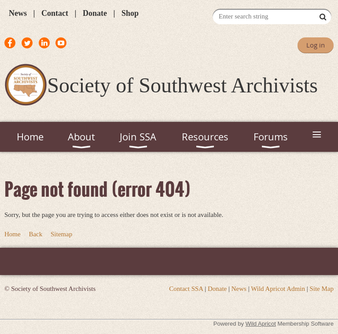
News (18, 13)
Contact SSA (186, 288)
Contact (54, 13)
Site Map (321, 288)
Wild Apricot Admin (278, 288)
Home (12, 234)
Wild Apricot (261, 323)
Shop (130, 13)
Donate (95, 13)
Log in (315, 44)
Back (35, 234)
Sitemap (61, 234)
